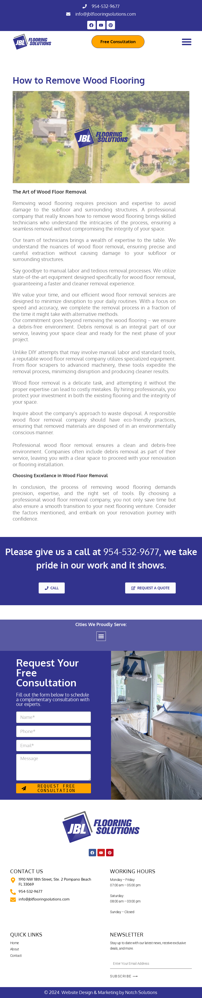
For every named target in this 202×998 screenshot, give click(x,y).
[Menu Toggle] (186, 41)
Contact (16, 956)
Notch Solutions (141, 992)
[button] (101, 636)
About (14, 949)
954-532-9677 (105, 6)
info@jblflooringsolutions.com (105, 14)
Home (14, 943)
